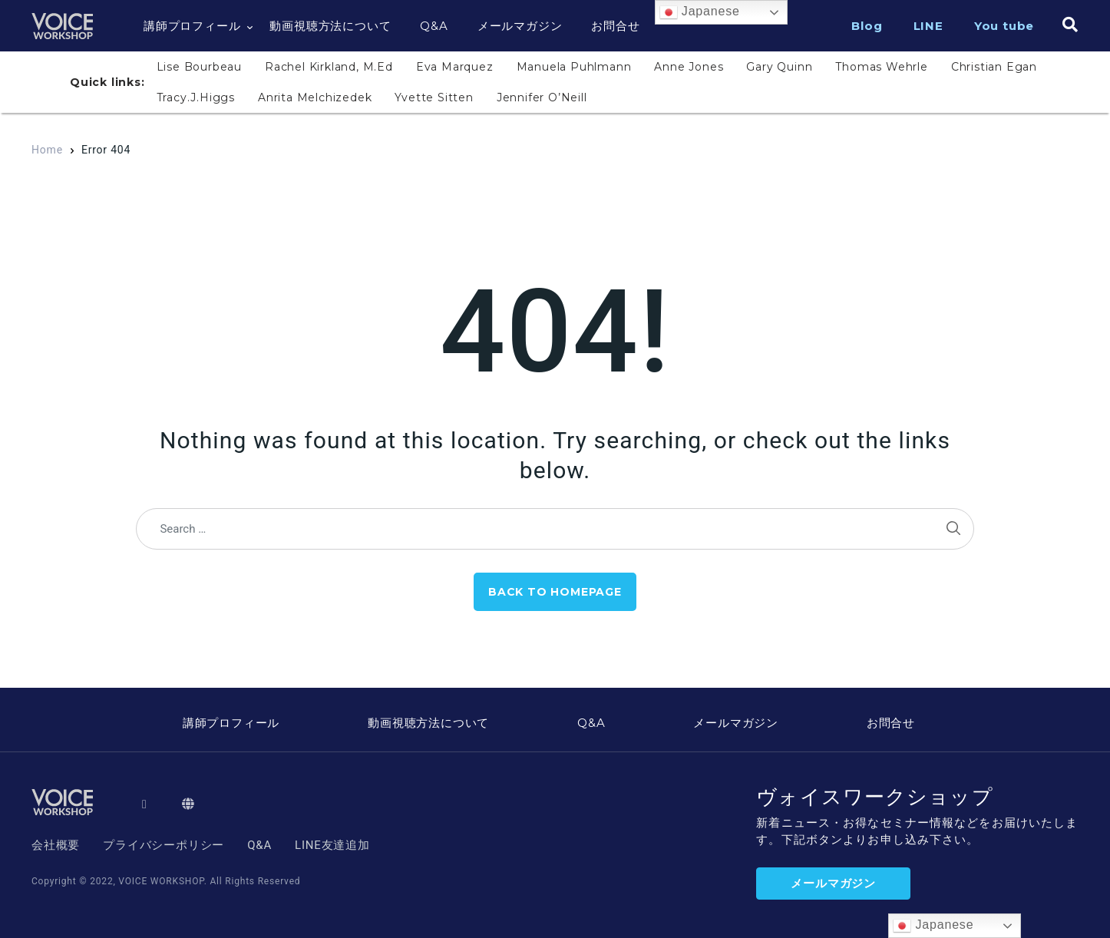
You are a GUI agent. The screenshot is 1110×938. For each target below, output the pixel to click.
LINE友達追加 (332, 845)
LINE (928, 25)
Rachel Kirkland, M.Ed (329, 67)
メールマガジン (520, 25)
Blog (866, 25)
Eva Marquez (455, 67)
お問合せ (615, 25)
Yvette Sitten (434, 97)
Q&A (434, 25)
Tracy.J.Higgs (196, 97)
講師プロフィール (192, 25)
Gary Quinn (779, 67)
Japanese (699, 12)
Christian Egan (994, 67)
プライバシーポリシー (163, 845)
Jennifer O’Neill (542, 97)
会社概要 (55, 845)
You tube (1004, 25)
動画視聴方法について (330, 25)
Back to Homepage (555, 592)
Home (47, 150)
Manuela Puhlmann (574, 67)
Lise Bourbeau (199, 67)
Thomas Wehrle (881, 67)
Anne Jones (688, 67)
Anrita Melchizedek (315, 97)
